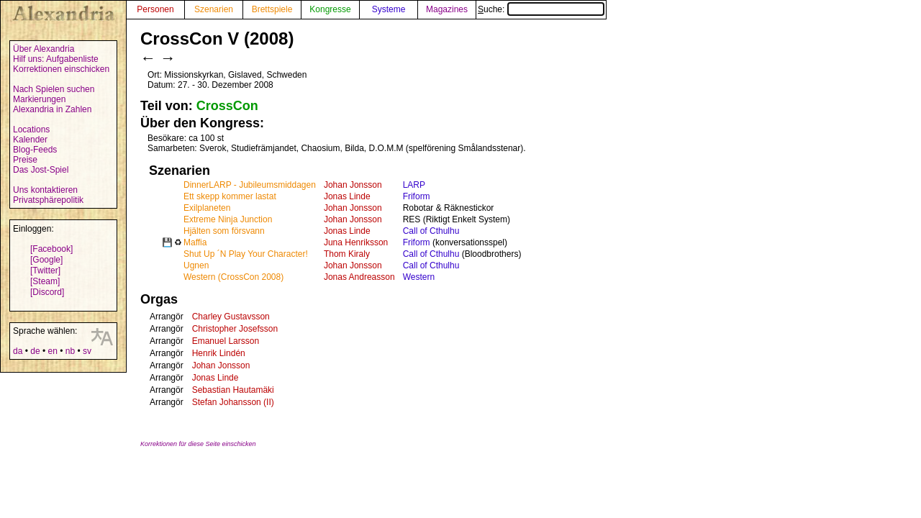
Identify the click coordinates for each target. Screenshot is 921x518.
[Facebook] (51, 249)
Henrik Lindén (218, 353)
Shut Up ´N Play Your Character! (245, 254)
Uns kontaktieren (45, 190)
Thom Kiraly (347, 254)
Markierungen (39, 99)
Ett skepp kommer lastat (229, 196)
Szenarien (213, 9)
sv (87, 351)
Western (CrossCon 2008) (233, 277)
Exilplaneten (206, 208)
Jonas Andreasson (359, 277)
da (17, 351)
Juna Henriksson (356, 242)
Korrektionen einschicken (61, 69)
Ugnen (196, 265)
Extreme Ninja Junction (227, 219)
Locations (31, 129)
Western (419, 277)
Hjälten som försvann (224, 231)
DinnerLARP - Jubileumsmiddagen (249, 185)
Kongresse (329, 9)
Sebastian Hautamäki (233, 390)
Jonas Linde (347, 196)
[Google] (46, 260)
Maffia (195, 242)
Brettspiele (272, 9)
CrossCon (227, 106)
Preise (25, 160)
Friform (416, 196)
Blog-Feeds (35, 150)
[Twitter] (45, 270)
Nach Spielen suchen (53, 89)
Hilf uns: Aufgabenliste (56, 59)
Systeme (389, 9)
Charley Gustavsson (231, 317)
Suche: (541, 9)
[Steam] (45, 281)
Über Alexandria (43, 49)
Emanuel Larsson (225, 341)
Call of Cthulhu (431, 231)
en (52, 351)
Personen (155, 9)
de (35, 351)
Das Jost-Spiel (40, 170)
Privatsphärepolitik (48, 200)
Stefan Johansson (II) (233, 402)
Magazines (447, 9)
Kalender (30, 140)
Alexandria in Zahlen (52, 109)
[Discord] (47, 292)
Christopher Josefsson (235, 329)
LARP (414, 185)
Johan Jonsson (353, 185)
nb (70, 351)
